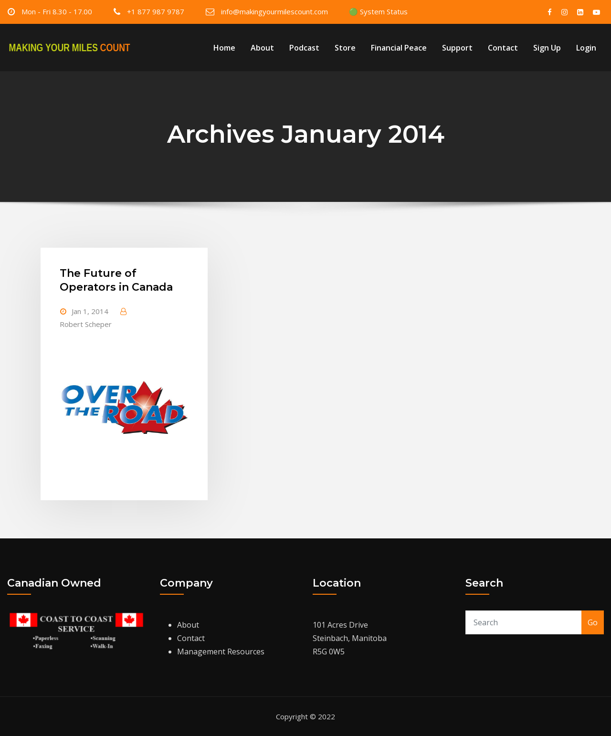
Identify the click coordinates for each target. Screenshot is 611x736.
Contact (503, 47)
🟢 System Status (378, 11)
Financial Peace (399, 47)
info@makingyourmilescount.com (274, 11)
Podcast (304, 47)
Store (345, 47)
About (262, 47)
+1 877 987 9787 (155, 11)
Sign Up (547, 47)
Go (593, 622)
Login (586, 47)
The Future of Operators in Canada (116, 280)
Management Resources (220, 651)
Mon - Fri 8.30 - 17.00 (56, 11)
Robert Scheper (86, 324)
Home (224, 47)
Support (457, 47)
